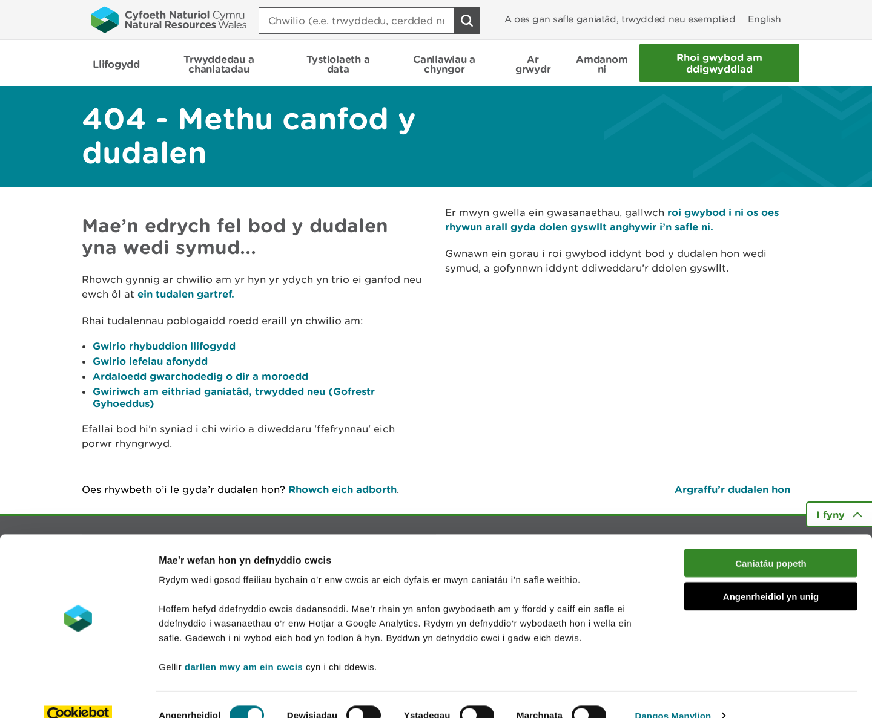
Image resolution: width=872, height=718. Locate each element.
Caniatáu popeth (771, 542)
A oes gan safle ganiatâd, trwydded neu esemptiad (620, 19)
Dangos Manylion (673, 694)
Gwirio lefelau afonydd (150, 361)
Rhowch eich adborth (342, 489)
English (764, 19)
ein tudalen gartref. (185, 293)
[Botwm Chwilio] (467, 20)
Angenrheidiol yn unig (771, 575)
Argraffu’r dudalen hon (732, 489)
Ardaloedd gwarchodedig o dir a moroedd (200, 376)
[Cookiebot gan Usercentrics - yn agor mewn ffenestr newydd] (78, 694)
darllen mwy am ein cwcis (244, 645)
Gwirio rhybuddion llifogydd (164, 345)
